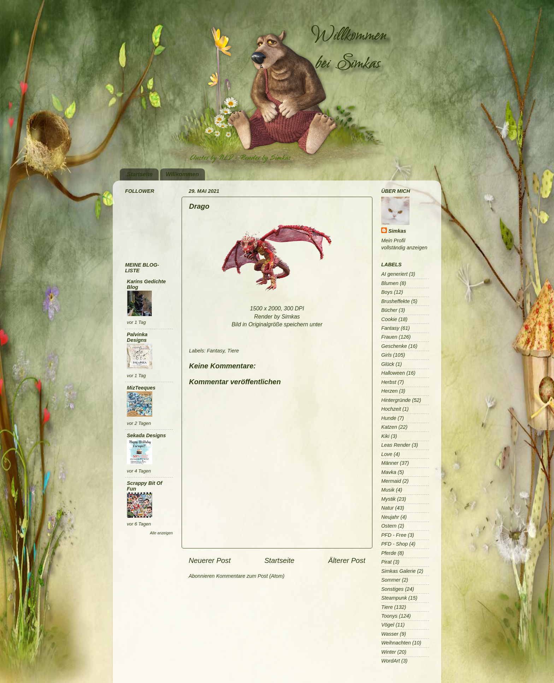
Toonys (389, 616)
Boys (387, 292)
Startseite (140, 174)
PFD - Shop (394, 544)
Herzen (389, 391)
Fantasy (215, 351)
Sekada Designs (146, 435)
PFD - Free (393, 535)
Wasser (390, 634)
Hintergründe (396, 400)
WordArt (390, 661)
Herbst (388, 382)
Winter (388, 652)
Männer (390, 463)
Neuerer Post (210, 560)
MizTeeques (141, 388)
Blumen (390, 283)
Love (386, 454)
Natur (387, 508)
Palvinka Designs (137, 337)
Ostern (388, 526)
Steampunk (394, 598)
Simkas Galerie (398, 571)
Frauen (389, 337)
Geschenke (394, 346)
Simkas (397, 231)
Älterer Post (346, 560)
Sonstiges (392, 589)
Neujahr (390, 517)
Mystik (388, 499)
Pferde (388, 553)
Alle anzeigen (161, 533)
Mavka (388, 472)
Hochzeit (391, 409)
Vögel (387, 625)
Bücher (389, 310)
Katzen (389, 427)
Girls (386, 355)
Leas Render (395, 445)
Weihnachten (396, 643)
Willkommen (182, 174)
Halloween (393, 373)
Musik (388, 490)
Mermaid (391, 481)
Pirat (386, 562)
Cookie (389, 319)
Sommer (390, 580)
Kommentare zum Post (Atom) (250, 576)
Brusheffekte (395, 301)
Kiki (385, 436)
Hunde (388, 418)
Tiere (233, 351)
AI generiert (394, 274)
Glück (387, 364)
